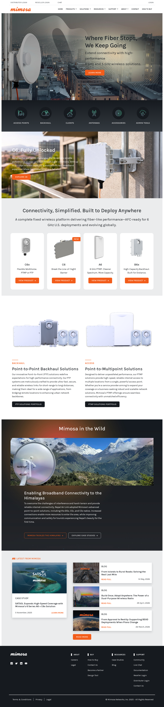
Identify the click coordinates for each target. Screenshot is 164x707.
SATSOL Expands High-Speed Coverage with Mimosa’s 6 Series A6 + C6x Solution (39, 605)
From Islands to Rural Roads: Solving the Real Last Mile (123, 573)
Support (140, 654)
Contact (135, 9)
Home (60, 9)
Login (150, 2)
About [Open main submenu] (124, 9)
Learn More (57, 613)
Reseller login (42, 2)
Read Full (106, 579)
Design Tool (93, 675)
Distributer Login (19, 2)
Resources (119, 654)
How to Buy (147, 9)
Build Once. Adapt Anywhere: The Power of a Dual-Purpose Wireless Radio (125, 597)
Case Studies (118, 660)
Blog (114, 665)
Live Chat (138, 665)
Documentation (141, 670)
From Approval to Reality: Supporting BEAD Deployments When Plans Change (124, 621)
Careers (74, 660)
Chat (60, 2)
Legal (73, 665)
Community (139, 660)
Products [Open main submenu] (70, 9)
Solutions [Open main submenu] (84, 9)
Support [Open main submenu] (113, 9)
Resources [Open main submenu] (99, 9)
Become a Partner (96, 670)
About (76, 654)
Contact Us (93, 665)
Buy (92, 654)
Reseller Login (140, 675)
